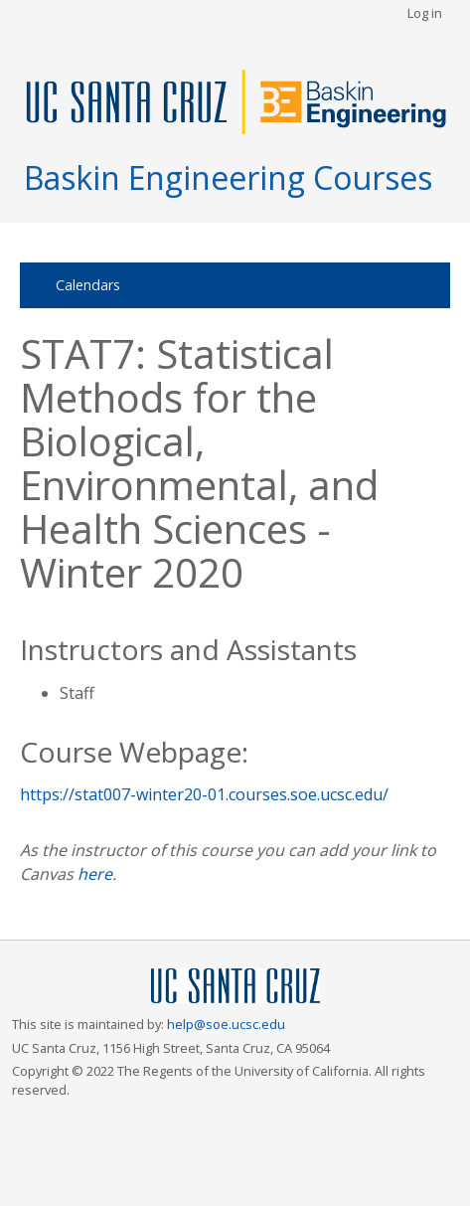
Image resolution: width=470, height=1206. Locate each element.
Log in (424, 13)
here (95, 874)
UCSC (235, 986)
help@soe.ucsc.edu (226, 1024)
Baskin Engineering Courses (228, 177)
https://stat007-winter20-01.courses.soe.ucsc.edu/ (204, 794)
